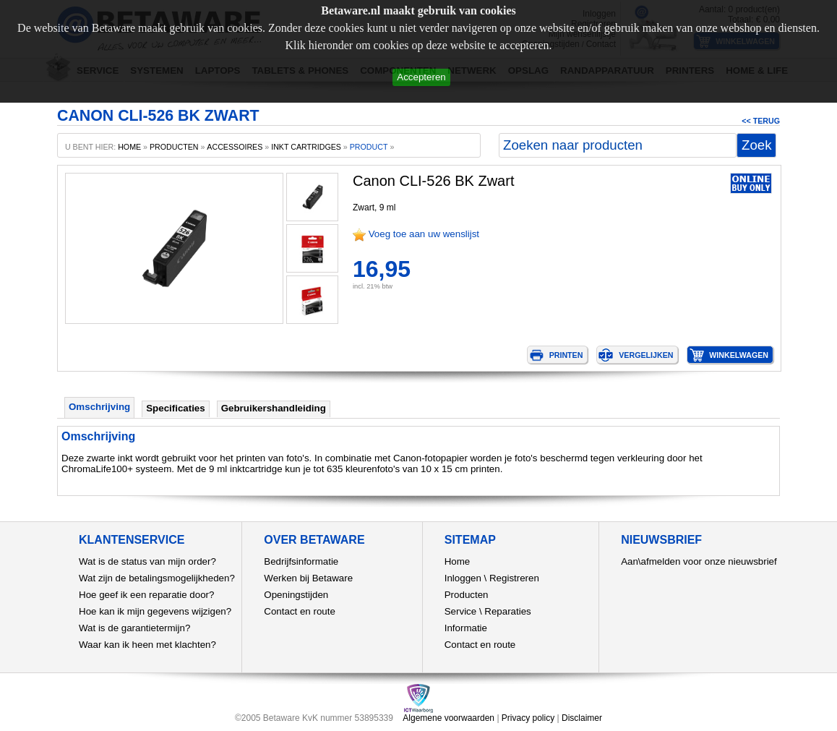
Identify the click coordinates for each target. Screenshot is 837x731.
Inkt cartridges (306, 146)
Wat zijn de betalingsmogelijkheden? (157, 578)
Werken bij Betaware (308, 578)
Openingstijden (296, 594)
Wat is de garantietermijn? (134, 628)
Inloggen (463, 578)
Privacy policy (528, 718)
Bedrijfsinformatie (301, 561)
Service (460, 611)
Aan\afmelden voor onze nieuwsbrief (699, 561)
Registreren (514, 578)
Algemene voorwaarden (448, 718)
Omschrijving (99, 406)
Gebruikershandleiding (273, 408)
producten (174, 146)
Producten (467, 594)
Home (458, 561)
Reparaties (507, 611)
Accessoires (234, 146)
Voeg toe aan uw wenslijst (424, 233)
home (129, 146)
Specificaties (175, 408)
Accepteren (421, 77)
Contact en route (299, 611)
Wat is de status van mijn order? (147, 561)
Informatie (466, 628)
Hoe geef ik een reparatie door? (146, 594)
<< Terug (761, 120)
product (369, 146)
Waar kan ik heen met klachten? (147, 644)
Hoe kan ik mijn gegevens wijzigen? (155, 611)
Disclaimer (582, 718)
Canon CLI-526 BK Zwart (433, 181)
